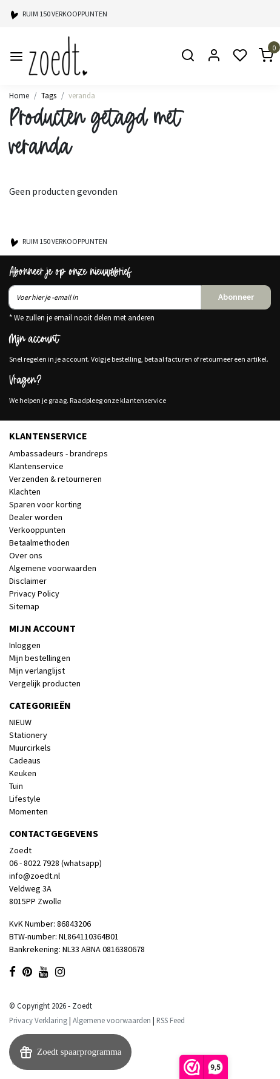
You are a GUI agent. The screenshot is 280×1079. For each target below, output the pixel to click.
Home (19, 95)
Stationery (28, 734)
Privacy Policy (34, 593)
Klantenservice (36, 466)
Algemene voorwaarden (52, 568)
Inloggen (25, 645)
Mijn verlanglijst (37, 670)
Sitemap (24, 606)
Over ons (25, 555)
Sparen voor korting (45, 504)
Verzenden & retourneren (55, 478)
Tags (48, 95)
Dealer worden (35, 517)
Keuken (22, 773)
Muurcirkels (30, 747)
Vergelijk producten (45, 683)
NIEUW (20, 722)
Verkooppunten (37, 529)
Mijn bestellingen (39, 657)
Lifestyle (25, 798)
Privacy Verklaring (38, 1020)
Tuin (16, 785)
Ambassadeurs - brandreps (58, 453)
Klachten (25, 491)
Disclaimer (28, 580)
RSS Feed (170, 1020)
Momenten (28, 811)
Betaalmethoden (39, 542)
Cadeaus (25, 760)
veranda (81, 95)
